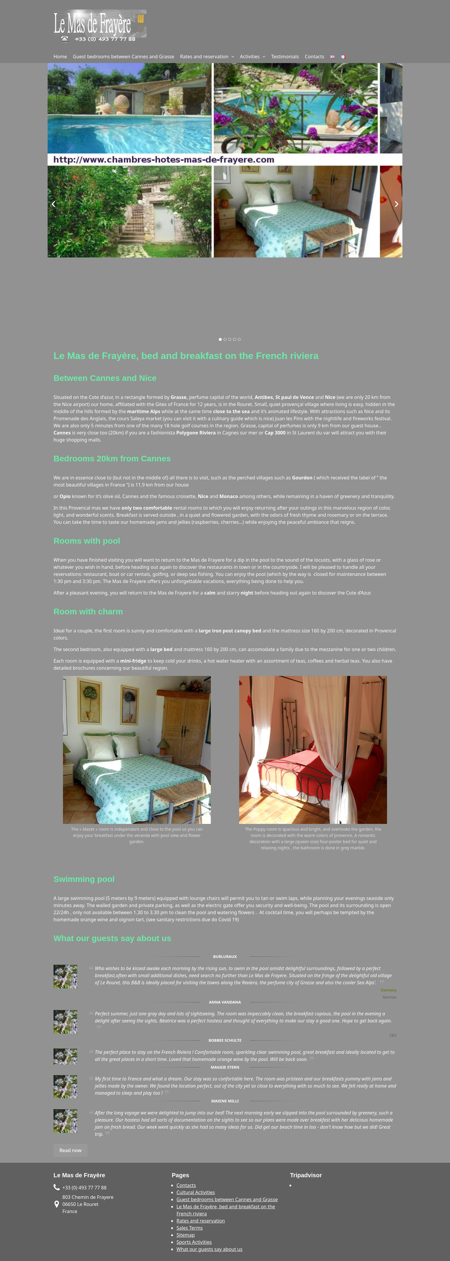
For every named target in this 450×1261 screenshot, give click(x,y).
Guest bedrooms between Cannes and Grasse (123, 56)
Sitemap (186, 1235)
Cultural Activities (196, 1192)
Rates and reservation (204, 56)
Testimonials (285, 56)
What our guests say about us (209, 1249)
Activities (250, 56)
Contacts (314, 56)
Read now (70, 1150)
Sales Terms (190, 1228)
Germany (388, 990)
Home (60, 56)
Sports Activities (194, 1242)
